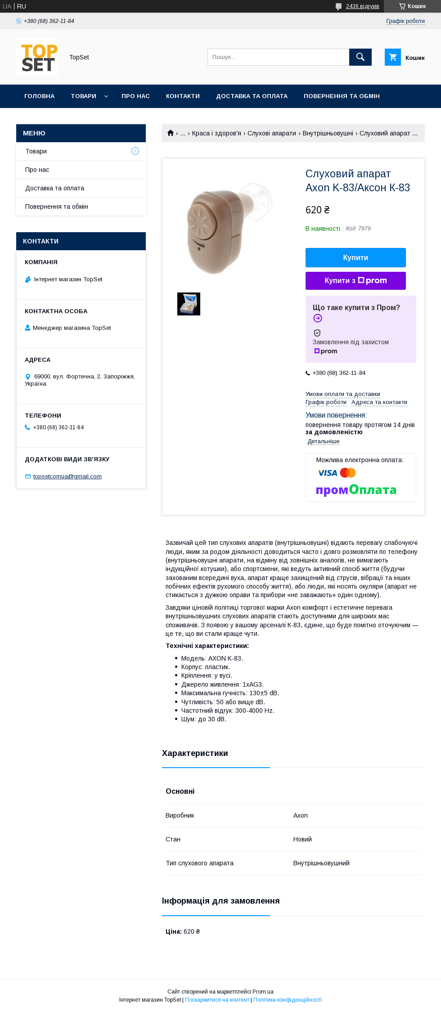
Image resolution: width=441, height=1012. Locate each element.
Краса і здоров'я (216, 133)
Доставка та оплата (252, 96)
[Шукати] (360, 57)
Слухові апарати (272, 133)
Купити (356, 257)
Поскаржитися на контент (217, 1000)
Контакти (183, 96)
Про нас (136, 96)
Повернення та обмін (342, 96)
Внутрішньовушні (328, 133)
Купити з (355, 281)
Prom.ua (263, 992)
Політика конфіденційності (287, 1000)
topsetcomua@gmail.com (67, 476)
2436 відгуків (362, 6)
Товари (83, 96)
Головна (39, 96)
